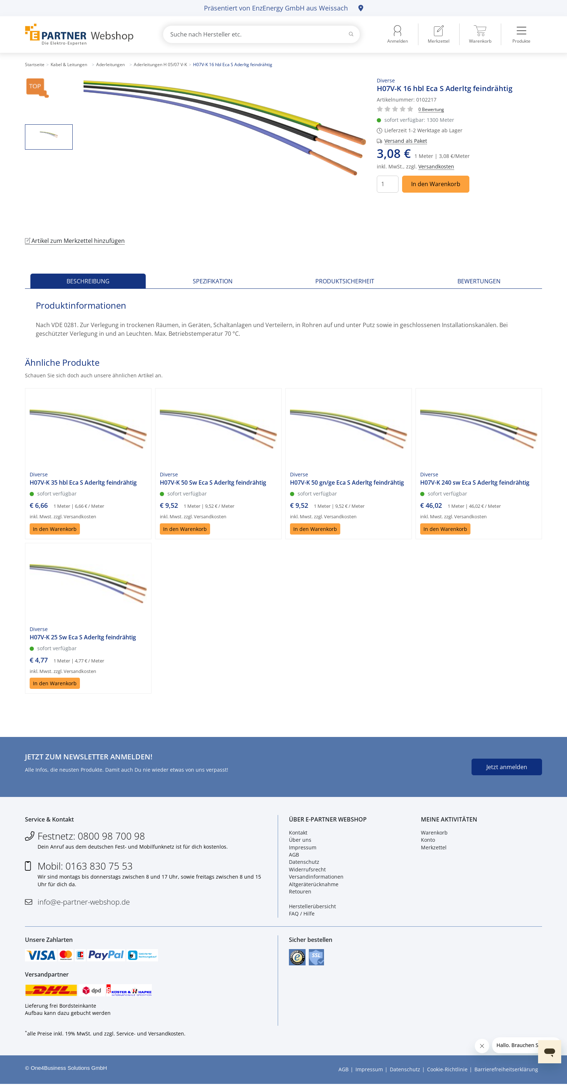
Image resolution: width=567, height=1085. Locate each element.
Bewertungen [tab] (478, 281)
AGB (294, 855)
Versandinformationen (316, 877)
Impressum (302, 847)
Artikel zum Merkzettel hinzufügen (75, 241)
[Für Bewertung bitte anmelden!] (431, 109)
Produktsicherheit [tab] (344, 281)
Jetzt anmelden (506, 767)
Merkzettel (434, 847)
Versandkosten (436, 166)
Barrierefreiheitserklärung (506, 1070)
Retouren (300, 891)
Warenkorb (434, 832)
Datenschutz (304, 862)
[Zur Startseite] (85, 34)
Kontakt (298, 832)
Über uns (300, 840)
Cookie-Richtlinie (447, 1070)
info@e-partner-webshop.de (84, 902)
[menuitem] (438, 34)
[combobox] (261, 34)
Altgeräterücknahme (313, 884)
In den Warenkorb (435, 184)
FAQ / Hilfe (302, 913)
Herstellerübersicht (312, 906)
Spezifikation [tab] (213, 281)
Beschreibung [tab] (88, 281)
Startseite (34, 64)
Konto (428, 840)
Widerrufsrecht (307, 869)
